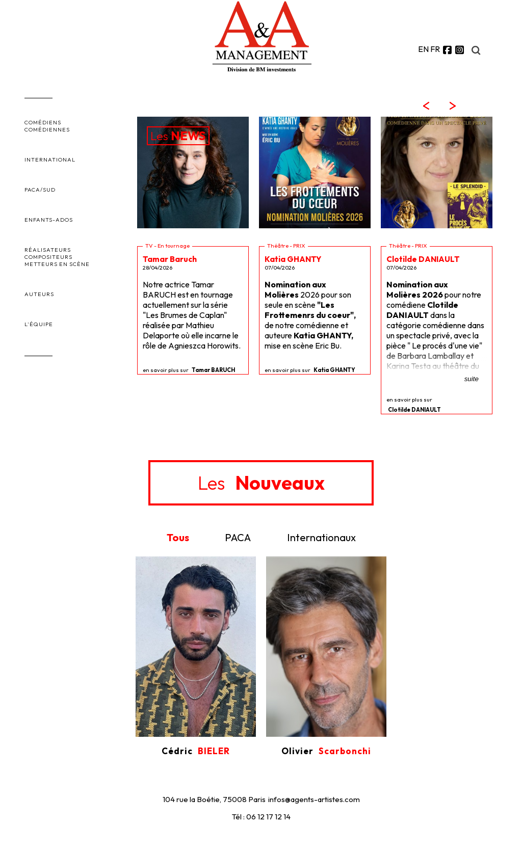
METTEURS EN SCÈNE (57, 264)
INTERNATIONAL (49, 159)
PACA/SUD (40, 189)
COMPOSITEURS (48, 256)
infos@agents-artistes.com (314, 799)
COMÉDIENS (42, 122)
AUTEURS (39, 294)
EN (423, 49)
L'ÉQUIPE (38, 324)
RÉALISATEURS (47, 249)
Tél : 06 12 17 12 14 (261, 816)
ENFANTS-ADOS (48, 219)
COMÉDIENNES (47, 129)
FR (435, 49)
